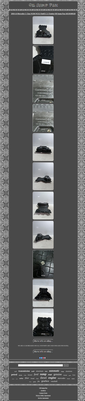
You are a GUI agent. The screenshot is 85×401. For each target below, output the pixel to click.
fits (39, 381)
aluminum (39, 371)
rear (50, 374)
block (30, 375)
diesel (43, 377)
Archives (43, 390)
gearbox (45, 381)
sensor (13, 378)
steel (15, 371)
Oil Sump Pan (43, 388)
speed (70, 375)
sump (43, 374)
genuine (58, 374)
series (21, 378)
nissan (65, 375)
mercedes (61, 378)
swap (25, 375)
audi (32, 371)
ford (36, 374)
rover (17, 378)
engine (52, 377)
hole (46, 371)
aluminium (69, 371)
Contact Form (43, 393)
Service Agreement (43, 398)
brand (32, 378)
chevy (30, 381)
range (62, 371)
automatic (54, 370)
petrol (14, 374)
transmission (24, 371)
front (73, 375)
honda (68, 378)
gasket (34, 381)
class (37, 378)
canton (73, 378)
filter (27, 378)
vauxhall (54, 381)
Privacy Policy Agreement (43, 395)
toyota (20, 375)
